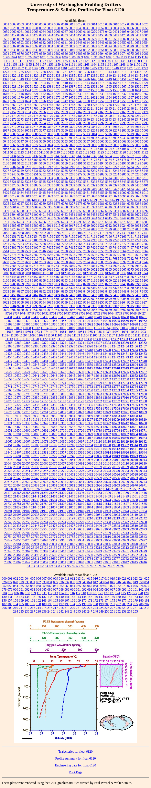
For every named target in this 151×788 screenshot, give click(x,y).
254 (129, 611)
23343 (8, 551)
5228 (13, 170)
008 (49, 578)
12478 (17, 361)
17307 (134, 401)
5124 (93, 152)
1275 (20, 72)
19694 (17, 456)
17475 (26, 408)
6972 (20, 229)
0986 (145, 53)
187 (32, 604)
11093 (142, 331)
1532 (42, 86)
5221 (108, 167)
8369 (94, 288)
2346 (130, 119)
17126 (17, 401)
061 (55, 586)
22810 (107, 536)
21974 (125, 511)
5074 (50, 145)
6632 (13, 218)
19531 (44, 452)
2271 (6, 119)
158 (15, 600)
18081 (98, 416)
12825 (116, 394)
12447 (89, 353)
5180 (6, 163)
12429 (17, 353)
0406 (130, 31)
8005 (20, 269)
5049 (35, 141)
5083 (116, 145)
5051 (50, 141)
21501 (134, 496)
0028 (13, 28)
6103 (35, 200)
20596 (116, 478)
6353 (35, 211)
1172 (6, 68)
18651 (8, 430)
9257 (108, 302)
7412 (64, 247)
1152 (7, 64)
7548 (57, 251)
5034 (86, 137)
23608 (26, 558)
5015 (101, 134)
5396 (108, 185)
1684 (108, 97)
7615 (71, 258)
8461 (20, 295)
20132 (8, 467)
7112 (94, 233)
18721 (71, 430)
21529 (26, 500)
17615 (134, 408)
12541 (8, 364)
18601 (107, 427)
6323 (93, 207)
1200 (56, 68)
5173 (101, 159)
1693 (20, 101)
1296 (86, 72)
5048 (28, 141)
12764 (134, 386)
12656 (26, 379)
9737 (16, 313)
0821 (86, 46)
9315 (130, 306)
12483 (62, 361)
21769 (35, 503)
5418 (86, 189)
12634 (116, 372)
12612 (62, 368)
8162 (50, 277)
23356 (17, 551)
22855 (17, 540)
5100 (79, 148)
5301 (28, 178)
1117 (7, 61)
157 (10, 600)
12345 (70, 339)
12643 (53, 375)
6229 (35, 203)
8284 (50, 288)
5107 (130, 148)
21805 (71, 503)
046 (118, 582)
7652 (13, 262)
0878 (35, 53)
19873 (134, 456)
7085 (6, 233)
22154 (17, 518)
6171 (79, 200)
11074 (44, 331)
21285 (17, 492)
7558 (101, 251)
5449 (72, 192)
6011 (6, 196)
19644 (143, 452)
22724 (71, 533)
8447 (138, 291)
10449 (98, 317)
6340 (13, 211)
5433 (13, 192)
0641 (64, 42)
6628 (130, 214)
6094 (123, 196)
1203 (78, 68)
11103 (76, 335)
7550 (64, 251)
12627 (53, 372)
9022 (6, 302)
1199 (49, 68)
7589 (64, 255)
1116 (145, 57)
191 (55, 604)
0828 (123, 46)
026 (4, 582)
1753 (108, 101)
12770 (26, 390)
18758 (116, 430)
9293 (35, 306)
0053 (108, 28)
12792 (44, 394)
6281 (101, 203)
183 (10, 604)
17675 (8, 412)
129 (146, 593)
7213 (79, 240)
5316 (123, 178)
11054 (106, 328)
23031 (53, 544)
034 (49, 582)
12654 (8, 379)
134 (27, 597)
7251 (6, 244)
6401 (42, 214)
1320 (145, 72)
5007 (42, 134)
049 (135, 582)
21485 (89, 496)
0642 (72, 42)
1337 (86, 75)
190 (49, 604)
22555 (35, 529)
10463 (8, 320)
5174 (108, 159)
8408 (94, 291)
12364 (133, 339)
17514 (53, 408)
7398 (28, 247)
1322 (13, 75)
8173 (108, 277)
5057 (86, 141)
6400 (35, 214)
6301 (13, 207)
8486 (116, 295)
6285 (130, 203)
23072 (143, 544)
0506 (145, 35)
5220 (101, 167)
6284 (123, 203)
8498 (145, 295)
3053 (13, 130)
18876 (143, 434)
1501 (20, 83)
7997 (13, 269)
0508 (13, 39)
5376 (145, 181)
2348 (145, 119)
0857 (123, 50)
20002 (107, 459)
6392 (145, 211)
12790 (26, 394)
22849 (8, 540)
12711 (143, 379)
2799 (145, 123)
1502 (28, 83)
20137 (44, 467)
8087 (13, 273)
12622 (8, 372)
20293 (98, 470)
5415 (64, 189)
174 (107, 600)
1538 (79, 86)
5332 (94, 181)
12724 (62, 383)
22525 (143, 525)
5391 (86, 185)
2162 (79, 112)
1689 (145, 97)
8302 (64, 288)
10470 (26, 320)
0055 (123, 28)
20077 (62, 463)
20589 (98, 478)
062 (61, 586)
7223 (137, 240)
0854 (101, 50)
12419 (98, 350)
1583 (94, 90)
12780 (89, 390)
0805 (57, 46)
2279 (64, 119)
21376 (107, 492)
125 (123, 593)
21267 (142, 489)
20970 (134, 485)
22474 (62, 525)
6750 (145, 218)
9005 (123, 298)
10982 (143, 320)
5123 (86, 152)
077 (146, 586)
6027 (86, 196)
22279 (80, 522)
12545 (35, 364)
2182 (72, 116)
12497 (125, 361)
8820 (64, 298)
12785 (134, 390)
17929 (107, 412)
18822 (71, 434)
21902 (26, 511)
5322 (20, 181)
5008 (50, 134)
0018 (115, 24)
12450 (116, 353)
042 (95, 582)
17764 (44, 412)
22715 (44, 533)
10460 (134, 317)
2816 (42, 126)
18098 (134, 416)
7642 (130, 258)
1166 (108, 64)
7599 (116, 255)
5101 (86, 148)
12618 (116, 368)
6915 (57, 225)
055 (21, 586)
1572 (13, 90)
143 (78, 597)
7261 (57, 244)
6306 (50, 207)
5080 (94, 145)
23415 (71, 551)
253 (124, 611)
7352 (108, 244)
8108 (35, 273)
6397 (28, 214)
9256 (101, 302)
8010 (42, 269)
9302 (72, 306)
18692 (44, 430)
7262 (64, 244)
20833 (35, 485)
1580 (72, 90)
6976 (35, 229)
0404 (115, 31)
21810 (80, 503)
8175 (123, 277)
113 (55, 593)
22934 (80, 540)
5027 (35, 137)
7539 (28, 251)
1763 (35, 105)
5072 (35, 145)
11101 (59, 335)
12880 (35, 397)
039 (78, 582)
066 (84, 586)
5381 (28, 185)
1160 (65, 64)
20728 (8, 485)
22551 (17, 529)
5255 (57, 174)
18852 (107, 434)
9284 (13, 306)
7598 (108, 255)
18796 (26, 434)
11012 (36, 328)
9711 (145, 309)
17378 (62, 405)
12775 (53, 390)
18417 (125, 423)
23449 (98, 551)
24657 (102, 566)
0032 (42, 28)
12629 (71, 372)
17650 (143, 408)
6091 (101, 196)
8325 (72, 288)
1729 (50, 101)
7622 (101, 258)
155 (146, 597)
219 (66, 608)
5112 (13, 152)
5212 (49, 167)
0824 (108, 46)
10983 (8, 324)
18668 (26, 430)
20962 (125, 485)
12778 (71, 390)
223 (89, 608)
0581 (115, 39)
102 (141, 589)
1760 (13, 105)
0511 (35, 39)
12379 (116, 342)
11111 (137, 335)
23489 (26, 555)
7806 (28, 266)
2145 (108, 108)
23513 (62, 555)
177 (124, 600)
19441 (134, 449)
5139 (50, 156)
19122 (116, 441)
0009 (57, 24)
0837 (42, 50)
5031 (64, 137)
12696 (80, 379)
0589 (145, 39)
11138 (61, 339)
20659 (89, 481)
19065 (8, 441)
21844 (26, 507)
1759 (6, 105)
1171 (144, 64)
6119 (64, 200)
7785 (13, 266)
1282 (72, 72)
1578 (57, 90)
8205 (138, 280)
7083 (138, 229)
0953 (116, 53)
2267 (123, 116)
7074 (86, 229)
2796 (123, 123)
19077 (53, 441)
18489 (35, 427)
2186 (79, 116)
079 (10, 589)
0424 (50, 35)
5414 (57, 189)
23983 (58, 566)
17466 (17, 408)
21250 (133, 489)
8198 (94, 280)
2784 (42, 123)
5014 (93, 134)
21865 (71, 507)
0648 (108, 42)
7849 (72, 266)
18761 (125, 430)
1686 (123, 97)
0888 (79, 53)
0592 (13, 42)
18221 (62, 419)
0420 (20, 35)
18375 (80, 423)
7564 (123, 251)
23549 (98, 555)
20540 (17, 478)
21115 (71, 489)
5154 (108, 156)
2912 (115, 126)
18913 (17, 438)
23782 (125, 558)
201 (112, 604)
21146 (106, 489)
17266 (107, 401)
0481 (138, 35)
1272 (144, 68)
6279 (86, 203)
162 (38, 600)
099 (124, 589)
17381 (71, 405)
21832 (134, 503)
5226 (145, 167)
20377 (44, 474)
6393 (6, 214)
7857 (86, 266)
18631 (134, 427)
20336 (134, 470)
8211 (35, 284)
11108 (120, 335)
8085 (6, 273)
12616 (98, 368)
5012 (79, 134)
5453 (101, 192)
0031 (35, 28)
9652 (86, 309)
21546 (44, 500)
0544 (42, 39)
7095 (50, 233)
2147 (123, 108)
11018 (62, 328)
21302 (62, 492)
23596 (143, 555)
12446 (80, 353)
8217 (79, 284)
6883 (145, 222)
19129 (125, 441)
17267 (116, 401)
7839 (57, 266)
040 (84, 582)
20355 (17, 474)
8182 (13, 280)
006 (38, 578)
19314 (134, 445)
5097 (64, 148)
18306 (125, 419)
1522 (6, 86)
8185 (35, 280)
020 (118, 578)
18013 (8, 416)
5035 (94, 137)
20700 (125, 481)
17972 (134, 412)
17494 (44, 408)
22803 (89, 536)
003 (21, 578)
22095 (116, 514)
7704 (138, 262)
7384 (6, 247)
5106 (123, 148)
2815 (35, 126)
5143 (79, 156)
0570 (101, 39)
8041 (79, 269)
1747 (64, 101)
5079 (86, 145)
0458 (101, 35)
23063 (116, 544)
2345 (123, 119)
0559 (49, 39)
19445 (8, 452)
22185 (53, 518)
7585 (42, 255)
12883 (62, 397)
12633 (107, 372)
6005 (130, 192)
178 (129, 600)
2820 (72, 126)
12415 (62, 350)
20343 (143, 470)
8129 (93, 273)
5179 (145, 159)
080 (15, 589)
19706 (26, 456)
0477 (116, 35)
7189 (42, 240)
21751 (17, 503)
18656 (17, 430)
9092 (35, 302)
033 (44, 582)
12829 (8, 397)
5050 (42, 141)
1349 (20, 79)
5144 (86, 156)
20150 (80, 467)
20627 (44, 481)
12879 (26, 397)
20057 (26, 463)
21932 (62, 511)
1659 (138, 94)
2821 (79, 126)
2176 (35, 116)
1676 (57, 97)
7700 (130, 262)
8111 (42, 273)
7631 (108, 258)
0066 (57, 31)
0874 (6, 53)
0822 (94, 46)
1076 (28, 57)
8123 (64, 273)
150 (118, 597)
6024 (64, 196)
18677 (35, 430)
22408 (143, 522)
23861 (62, 562)
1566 (116, 86)
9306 (101, 306)
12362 (115, 339)
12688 (62, 379)
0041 (86, 28)
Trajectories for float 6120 (75, 751)
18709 (62, 430)
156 (4, 600)
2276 (42, 119)
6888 (28, 225)
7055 (50, 229)
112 (50, 593)
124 (117, 593)
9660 (116, 309)
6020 (35, 196)
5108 (138, 148)
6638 (50, 218)
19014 (80, 438)
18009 (143, 412)
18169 (44, 419)
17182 (71, 401)
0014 (93, 24)
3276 (35, 130)
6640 (64, 218)
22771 (53, 536)
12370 (44, 342)
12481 (44, 361)
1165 (101, 64)
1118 (14, 61)
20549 (35, 478)
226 (106, 608)
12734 (125, 383)
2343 (108, 119)
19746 (71, 456)
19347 (35, 449)
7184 (6, 240)
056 (27, 586)
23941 (116, 562)
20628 (53, 481)
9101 (72, 302)
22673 (143, 529)
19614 (107, 452)
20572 (62, 478)
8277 (28, 288)
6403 (50, 214)
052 (4, 586)
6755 (35, 222)
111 (44, 593)
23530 (89, 555)
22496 (98, 525)
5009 (57, 134)
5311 (101, 178)
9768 (133, 313)
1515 (101, 83)
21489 (107, 496)
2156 (42, 112)
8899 (108, 298)
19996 (89, 459)
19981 (71, 459)
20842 (44, 485)
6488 (94, 214)
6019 (27, 196)
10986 (35, 324)
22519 (134, 525)
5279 (79, 174)
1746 (57, 101)
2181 (64, 116)
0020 (130, 24)
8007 (28, 269)
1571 (6, 90)
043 (101, 582)
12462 (80, 357)
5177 (130, 159)
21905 (35, 511)
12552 (71, 364)
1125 (64, 61)
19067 (26, 441)
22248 (17, 522)
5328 (64, 181)
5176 (123, 159)
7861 (94, 266)
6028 (93, 196)
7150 (6, 236)
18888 (8, 438)
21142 (98, 489)
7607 (20, 258)
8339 (79, 288)
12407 (143, 346)
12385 (26, 346)
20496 (98, 474)
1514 (93, 83)
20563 (53, 478)
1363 (50, 79)
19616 (116, 452)
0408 (145, 31)
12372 (62, 342)
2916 (145, 126)
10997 (125, 324)
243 (67, 611)
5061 (108, 141)
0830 (138, 46)
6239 (42, 203)
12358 (88, 339)
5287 (130, 174)
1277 (35, 72)
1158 (50, 64)
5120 (64, 152)
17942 (116, 412)
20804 (17, 485)
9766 (126, 313)
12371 (53, 342)
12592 (116, 364)
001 (10, 578)
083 (32, 589)
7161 (86, 236)
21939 (71, 511)
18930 (35, 438)
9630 (20, 309)
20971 (143, 485)
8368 (86, 288)
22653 (125, 529)
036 (61, 582)
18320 (143, 419)
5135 (20, 156)
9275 (6, 306)
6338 (145, 207)
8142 (130, 273)
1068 (6, 57)
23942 (125, 562)
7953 (123, 266)
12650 (116, 375)
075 (135, 586)
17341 (44, 405)
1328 (50, 75)
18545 (53, 427)
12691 (71, 379)
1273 (6, 72)
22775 (62, 536)
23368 (35, 551)
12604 (134, 364)
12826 (125, 394)
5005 (28, 134)
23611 (35, 558)
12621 (143, 368)
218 (61, 608)
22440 (26, 525)
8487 (123, 295)
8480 (79, 295)
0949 (108, 53)
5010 (64, 134)
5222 (115, 167)
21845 (35, 507)
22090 (107, 514)
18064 (71, 416)
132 (15, 597)
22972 (143, 540)
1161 (72, 64)
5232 (42, 170)
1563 (94, 86)
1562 (86, 86)
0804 (50, 46)
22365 (116, 522)
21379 (116, 492)
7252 (13, 244)
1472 (6, 83)
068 (95, 586)
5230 (28, 170)
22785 (71, 536)
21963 (107, 511)
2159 (64, 112)
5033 (79, 137)
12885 (80, 397)
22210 (89, 518)
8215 (64, 284)
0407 (137, 31)
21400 (134, 492)
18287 (98, 419)
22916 (62, 540)
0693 (42, 46)
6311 (86, 207)
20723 (143, 481)
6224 (145, 200)
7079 (108, 229)
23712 (71, 558)
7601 (130, 255)
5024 (13, 137)
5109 (145, 148)
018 (106, 578)
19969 (44, 459)
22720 (53, 533)
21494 (116, 496)
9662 (123, 309)
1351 (35, 79)
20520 (107, 474)
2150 (145, 108)
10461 (143, 317)
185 (21, 604)
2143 (94, 108)
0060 (13, 31)
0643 (79, 42)
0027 (6, 28)
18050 (53, 416)
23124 (44, 547)
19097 (80, 441)
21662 (80, 500)
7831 (42, 266)
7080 (116, 229)
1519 (130, 83)
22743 (125, 533)
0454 (72, 35)
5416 (71, 189)
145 (89, 597)
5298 (6, 178)
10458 (125, 317)
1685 (116, 97)
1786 (20, 108)
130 (4, 597)
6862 (86, 222)
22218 (107, 518)
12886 (89, 397)
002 (15, 578)
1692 (13, 101)
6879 (123, 222)
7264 (79, 244)
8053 (101, 269)
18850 (98, 434)
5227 (6, 170)
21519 (8, 500)
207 (146, 604)
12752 (89, 386)
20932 (107, 485)
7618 (79, 258)
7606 (13, 258)
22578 (62, 529)
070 (107, 586)
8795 (49, 298)
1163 (86, 64)
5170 (79, 159)
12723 (53, 383)
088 (61, 589)
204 (129, 604)
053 (10, 586)
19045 (116, 438)
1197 (35, 68)
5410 (28, 189)
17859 (62, 412)
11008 (27, 328)
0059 (6, 31)
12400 (98, 346)
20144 (62, 467)
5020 (137, 134)
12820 (71, 394)
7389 (13, 247)
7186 (20, 240)
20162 (89, 467)
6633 (20, 218)
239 (44, 611)
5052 (57, 141)
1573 (20, 90)
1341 (116, 75)
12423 (125, 350)
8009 (35, 269)
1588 (130, 90)
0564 (57, 39)
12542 (17, 364)
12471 (107, 357)
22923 (71, 540)
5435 (28, 192)
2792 (101, 123)
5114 (28, 152)
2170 (138, 112)
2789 (79, 123)
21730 (8, 503)
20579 (80, 478)
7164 (94, 236)
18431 (134, 423)
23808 (8, 562)
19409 (107, 449)
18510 (44, 427)
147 (101, 597)
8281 (42, 288)
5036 (101, 137)
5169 (72, 159)
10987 (44, 324)
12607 (17, 368)
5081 (101, 145)
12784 (125, 390)
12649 (107, 375)
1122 (43, 61)
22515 (125, 525)
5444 (35, 192)
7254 (28, 244)
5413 (49, 189)
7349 (101, 244)
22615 (89, 529)
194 (72, 604)
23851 (35, 562)
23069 (125, 544)
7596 (94, 255)
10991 (80, 324)
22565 (53, 529)
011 (67, 578)
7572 (6, 255)
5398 (123, 185)
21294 (44, 492)
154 (141, 597)
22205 (80, 518)
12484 (71, 361)
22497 (107, 525)
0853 (94, 50)
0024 (137, 24)
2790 (86, 123)
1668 (6, 97)
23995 (67, 566)
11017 (53, 328)
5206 (6, 167)
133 (21, 597)
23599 (17, 558)
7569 (145, 251)
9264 (123, 302)
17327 (17, 405)
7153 (28, 236)
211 (21, 608)
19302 (125, 445)
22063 (71, 514)
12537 (134, 361)
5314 (108, 178)
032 (38, 582)
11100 (50, 335)
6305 (42, 207)
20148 (71, 467)
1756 (130, 101)
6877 (116, 222)
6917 (72, 225)
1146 (108, 61)
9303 (79, 306)
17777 (53, 412)
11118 (26, 339)
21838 (8, 507)
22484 (80, 525)
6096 (137, 196)
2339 (79, 119)
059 (44, 586)
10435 (35, 317)
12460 (62, 357)
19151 (8, 445)
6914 (50, 225)
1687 (130, 97)
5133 (6, 156)
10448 (89, 317)
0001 (6, 24)
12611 (53, 368)
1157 (43, 64)
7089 (28, 233)
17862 (71, 412)
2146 (116, 108)
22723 (62, 533)
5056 (79, 141)
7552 (72, 251)
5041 (138, 137)
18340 (35, 423)
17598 (116, 408)
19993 (80, 459)
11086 (97, 331)
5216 (79, 167)
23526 (80, 555)
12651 (125, 375)
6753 (20, 222)
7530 (20, 251)
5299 (13, 178)
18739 (98, 430)
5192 (86, 163)
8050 (86, 269)
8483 (101, 295)
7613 (57, 258)
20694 (116, 481)
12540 (143, 361)
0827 (116, 46)
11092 (133, 331)
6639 (57, 218)
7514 (6, 251)
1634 (108, 94)
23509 (53, 555)
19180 (35, 445)
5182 (20, 163)
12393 (62, 346)
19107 (89, 441)
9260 (116, 302)
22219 (116, 518)
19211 (62, 445)
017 (101, 578)
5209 (28, 167)
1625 (64, 94)
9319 (145, 306)
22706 (35, 533)
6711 (101, 218)
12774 (44, 390)
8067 (123, 269)
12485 (80, 361)
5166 (50, 159)
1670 (20, 97)
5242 (116, 170)
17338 (35, 405)
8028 (64, 269)
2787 (64, 123)
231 (135, 608)
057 (32, 586)
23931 (107, 562)
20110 (125, 463)
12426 (143, 350)
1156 (36, 64)
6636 (35, 218)
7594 (79, 255)
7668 (64, 262)
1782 (138, 105)
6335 (123, 207)
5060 (101, 141)
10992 (89, 324)
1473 (13, 83)
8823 (71, 298)
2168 (123, 112)
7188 (35, 240)
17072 (143, 397)
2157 (50, 112)
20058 (35, 463)
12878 (17, 397)
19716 (35, 456)
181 (146, 600)
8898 (101, 298)
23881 (89, 562)
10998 (134, 324)
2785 (50, 123)
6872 (94, 222)
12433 (44, 353)
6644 (94, 218)
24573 (93, 566)
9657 (101, 309)
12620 (134, 368)
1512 (79, 83)
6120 (71, 200)
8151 (28, 277)
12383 (8, 346)
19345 (26, 449)
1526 (35, 86)
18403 (116, 423)
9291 (28, 306)
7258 (42, 244)
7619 (86, 258)
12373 (71, 342)
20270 (62, 470)
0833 (13, 50)
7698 (116, 262)
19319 (143, 445)
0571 (108, 39)
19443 (143, 449)
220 (72, 608)
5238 (86, 170)
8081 (138, 269)
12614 (80, 368)
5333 (101, 181)
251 (112, 611)
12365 (142, 339)
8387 (20, 291)
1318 (138, 72)
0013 (86, 24)
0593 (20, 42)
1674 (50, 97)
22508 (116, 525)
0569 (93, 39)
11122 (44, 339)
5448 (64, 192)
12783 (116, 390)
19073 (44, 441)
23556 (107, 555)
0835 (28, 50)
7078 (101, 229)
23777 (116, 558)
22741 (116, 533)
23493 (35, 555)
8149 (20, 277)
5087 (145, 145)
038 (72, 582)
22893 (44, 540)
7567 (130, 251)
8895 (86, 298)
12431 (35, 353)
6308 (64, 207)
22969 (125, 540)
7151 (13, 236)
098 (118, 589)
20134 (17, 467)
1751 (94, 101)
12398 (89, 346)
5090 (20, 148)
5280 (86, 174)
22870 (26, 540)
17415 (98, 405)
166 (61, 600)
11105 (93, 335)
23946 (143, 562)
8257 (20, 288)
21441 (35, 496)
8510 (20, 298)
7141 (137, 233)
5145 (94, 156)
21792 (53, 503)
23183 (71, 547)
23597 (8, 558)
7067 (72, 229)
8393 (50, 291)
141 (67, 597)
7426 (94, 247)
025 (146, 578)
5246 (145, 170)
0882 (57, 53)
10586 (125, 320)
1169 (129, 64)
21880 (116, 507)
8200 (108, 280)
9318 (137, 306)
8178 (138, 277)
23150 (62, 547)
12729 (98, 383)
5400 (138, 185)
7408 (57, 247)
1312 (94, 72)
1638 (130, 94)
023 (135, 578)
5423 (123, 189)
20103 (98, 463)
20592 (107, 478)
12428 (8, 353)
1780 (123, 105)
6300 (6, 207)
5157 (130, 156)
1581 (79, 90)
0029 (20, 28)
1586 (116, 90)
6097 (145, 196)
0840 (57, 50)
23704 (62, 558)
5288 (138, 174)
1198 (42, 68)
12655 (17, 379)
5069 (20, 145)
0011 (72, 24)
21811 (89, 503)
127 (134, 593)
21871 (80, 507)
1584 (101, 90)
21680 (125, 500)
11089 (106, 331)
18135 (26, 419)
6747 (123, 218)
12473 (125, 357)
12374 (80, 342)
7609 (28, 258)
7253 (20, 244)
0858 (130, 50)
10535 (116, 320)
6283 (116, 203)
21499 (125, 496)
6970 (13, 229)
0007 (50, 24)
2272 (13, 119)
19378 (71, 449)
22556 (44, 529)
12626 (44, 372)
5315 (115, 178)
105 (10, 593)
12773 (35, 390)
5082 (108, 145)
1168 (122, 64)
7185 (13, 240)
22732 (98, 533)
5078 (79, 145)
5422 (115, 189)
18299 (116, 419)
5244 (130, 170)
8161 (42, 277)
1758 (145, 101)
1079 (50, 57)
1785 (13, 108)
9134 (86, 302)
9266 (138, 302)
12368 (26, 342)
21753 (26, 503)
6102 (28, 200)
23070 (134, 544)
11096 (15, 335)
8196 (79, 280)
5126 (108, 152)
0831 (145, 46)
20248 (44, 470)
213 (32, 608)
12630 (80, 372)
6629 (138, 214)
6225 (6, 203)
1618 (20, 94)
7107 (86, 233)
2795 (116, 123)
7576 (20, 255)
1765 (50, 105)
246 (84, 611)
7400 (35, 247)
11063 (9, 331)
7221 (123, 240)
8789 (42, 298)
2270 (145, 116)
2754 (13, 123)
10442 (71, 317)
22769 (44, 536)
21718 (143, 500)
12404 (125, 346)
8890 (79, 298)
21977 (134, 511)
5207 (13, 167)
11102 (67, 335)
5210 (35, 167)
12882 (53, 397)
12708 (125, 379)
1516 (108, 83)
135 (32, 597)
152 (129, 597)
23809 (17, 562)
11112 (145, 335)
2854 (94, 126)
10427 (142, 313)
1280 (57, 72)
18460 (8, 427)
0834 (20, 50)
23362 (26, 551)
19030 (107, 438)
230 (129, 608)
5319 (145, 178)
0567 (79, 39)
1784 (6, 108)
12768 (8, 390)
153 (135, 597)
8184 (28, 280)
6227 (20, 203)
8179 (145, 277)
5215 (71, 167)
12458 (44, 357)
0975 (130, 53)
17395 (89, 405)
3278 (50, 130)
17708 (17, 412)
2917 (6, 130)
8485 (108, 295)
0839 (50, 50)
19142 (143, 441)
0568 (86, 39)
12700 (89, 379)
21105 (62, 489)
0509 (20, 39)
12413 (53, 350)
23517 (71, 555)
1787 (28, 108)
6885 (13, 225)
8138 (115, 273)
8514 (35, 298)
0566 (71, 39)
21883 (125, 507)
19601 (89, 452)
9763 (104, 313)
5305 (57, 178)
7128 (108, 233)
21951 (89, 511)
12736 (134, 383)
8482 (94, 295)
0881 (50, 53)
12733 (116, 383)
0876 (20, 53)
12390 (53, 346)
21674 (107, 500)
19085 (62, 441)
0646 (101, 42)
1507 (50, 83)
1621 (35, 94)
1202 (71, 68)
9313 (123, 306)
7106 (79, 233)
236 (27, 611)
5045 (6, 141)
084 (38, 589)
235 (21, 611)
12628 (62, 372)
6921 (101, 225)
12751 (80, 386)
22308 (107, 522)
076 (141, 586)
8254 (13, 288)
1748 (72, 101)
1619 (28, 94)
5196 (116, 163)
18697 (53, 430)
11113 (9, 339)
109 (33, 593)
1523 (13, 86)
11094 (6, 335)
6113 (43, 200)
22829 (125, 536)
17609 (125, 408)
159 (21, 600)
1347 (6, 79)
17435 (134, 405)
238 (38, 611)
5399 (130, 185)
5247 (6, 174)
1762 (28, 105)
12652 (134, 375)
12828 (143, 394)
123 (111, 593)
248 (95, 611)
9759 (82, 313)
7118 (101, 233)
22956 (107, 540)
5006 (35, 134)
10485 (53, 320)
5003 (13, 134)
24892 (120, 566)
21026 (36, 489)
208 (4, 608)
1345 (138, 75)
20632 (62, 481)
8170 (94, 277)
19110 (98, 441)
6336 (130, 207)
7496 (145, 247)
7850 (79, 266)
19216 (71, 445)
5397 (116, 185)
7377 (123, 244)
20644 (80, 481)
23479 (143, 551)
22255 (26, 522)
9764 (111, 313)
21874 (89, 507)
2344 (116, 119)
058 (38, 586)
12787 (8, 394)
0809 (72, 46)
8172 (101, 277)
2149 (138, 108)
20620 (26, 481)
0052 (101, 28)
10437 (53, 317)
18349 (44, 423)
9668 (138, 309)
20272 (71, 470)
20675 (107, 481)
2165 (101, 112)
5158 (138, 156)
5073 (42, 145)
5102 (94, 148)
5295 (145, 174)
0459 (108, 35)
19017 (89, 438)
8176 (130, 277)
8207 (6, 284)
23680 (53, 558)
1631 (86, 94)
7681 (94, 262)
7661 (35, 262)
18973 (53, 438)
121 (100, 593)
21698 (134, 500)
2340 (86, 119)
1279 (50, 72)
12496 (116, 361)
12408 (8, 350)
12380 (125, 342)
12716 (26, 383)
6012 (13, 196)
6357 (64, 211)
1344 (130, 75)
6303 (28, 207)
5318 (137, 178)
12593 (125, 364)
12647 (89, 375)
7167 (116, 236)
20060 (44, 463)
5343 (123, 181)
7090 (35, 233)
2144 (101, 108)
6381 (116, 211)
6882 (138, 222)
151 (124, 597)
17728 (35, 412)
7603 (138, 255)
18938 (44, 438)
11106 (102, 335)
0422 (35, 35)
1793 (64, 108)
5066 (145, 141)
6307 (57, 207)
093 (89, 589)
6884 (6, 225)
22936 (89, 540)
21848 (44, 507)
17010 (125, 397)
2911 (108, 126)
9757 (67, 313)
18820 (53, 434)
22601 (80, 529)
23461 (125, 551)
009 (55, 578)
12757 (116, 386)
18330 (26, 423)
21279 (8, 492)
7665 (50, 262)
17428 (116, 405)
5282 (101, 174)
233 (146, 608)
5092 (35, 148)
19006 (71, 438)
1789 (42, 108)
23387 (44, 551)
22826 (116, 536)
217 (55, 608)
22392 (134, 522)
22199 (71, 518)
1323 (20, 75)
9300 (57, 306)
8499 (6, 298)
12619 (125, 368)
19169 (17, 445)
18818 (44, 434)
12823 (98, 394)
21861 (62, 507)
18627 (125, 427)
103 (146, 589)
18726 (80, 430)
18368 (62, 423)
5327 (57, 181)
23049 (80, 544)
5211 (42, 167)
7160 (79, 236)
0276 (101, 31)
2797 (130, 123)
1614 (138, 90)
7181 (130, 236)
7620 (93, 258)
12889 (107, 397)
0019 (123, 24)
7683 (101, 262)
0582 (123, 39)
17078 (8, 401)
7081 (123, 229)
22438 (17, 525)
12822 (89, 394)
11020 (80, 328)
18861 (116, 434)
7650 (6, 262)
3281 (72, 130)
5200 (145, 163)
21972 (116, 511)
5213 (57, 167)
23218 (98, 547)
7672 (79, 262)
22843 (143, 536)
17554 (98, 408)
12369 (35, 342)
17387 (80, 405)
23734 (89, 558)
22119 (134, 514)
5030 (57, 137)
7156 (50, 236)
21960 (98, 511)
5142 (72, 156)
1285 (79, 72)
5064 (130, 141)
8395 (64, 291)
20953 (116, 485)
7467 (130, 247)
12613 (71, 368)
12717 (35, 383)
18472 (26, 427)
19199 (53, 445)
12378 (107, 342)
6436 (57, 214)
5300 (20, 178)
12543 (26, 364)
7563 (116, 251)
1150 (136, 61)
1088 (72, 57)
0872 (138, 50)
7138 (115, 233)
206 (141, 604)
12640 (26, 375)
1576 (42, 90)
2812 (13, 126)
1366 (72, 79)
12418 (89, 350)
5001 (145, 130)
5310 (94, 178)
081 (21, 589)
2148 (130, 108)
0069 (79, 31)
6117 (57, 200)
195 (78, 604)
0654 (145, 42)
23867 (71, 562)
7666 (57, 262)
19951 (35, 459)
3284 (94, 130)
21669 (98, 500)
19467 (17, 452)
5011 (72, 134)
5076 (64, 145)
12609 (35, 368)
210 (15, 608)
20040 (134, 459)
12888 (98, 397)
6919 (86, 225)
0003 (20, 24)
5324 (35, 181)
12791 (35, 394)
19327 (8, 449)
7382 (145, 244)
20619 (17, 481)
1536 (64, 86)
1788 (35, 108)
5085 (130, 145)
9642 (57, 309)
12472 (116, 357)
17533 (62, 408)
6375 (108, 211)
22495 (89, 525)
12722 (44, 383)
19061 (134, 438)
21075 (54, 489)
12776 (62, 390)
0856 (116, 50)
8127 (86, 273)
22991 (35, 544)
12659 (53, 379)
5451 (86, 192)
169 (78, 600)
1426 (86, 79)
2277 (50, 119)
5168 (64, 159)
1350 (28, 79)
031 (32, 582)
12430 (26, 353)
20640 (71, 481)
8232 (108, 284)
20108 (107, 463)
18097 (125, 416)
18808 (35, 434)
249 (101, 611)
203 (124, 604)
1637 (123, 94)
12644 (62, 375)
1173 (13, 68)
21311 (71, 492)
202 (118, 604)
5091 (28, 148)
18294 (107, 419)
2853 (86, 126)
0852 (86, 50)
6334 (115, 207)
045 (112, 582)
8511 (28, 298)
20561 (44, 478)
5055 (72, 141)
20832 (26, 485)
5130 (130, 152)
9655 (94, 309)
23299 (116, 547)
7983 (6, 269)
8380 (130, 288)
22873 (35, 540)
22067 (80, 514)
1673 (42, 97)
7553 (79, 251)
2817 (50, 126)
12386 (35, 346)
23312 (125, 547)
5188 (57, 163)
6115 (50, 200)
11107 (111, 335)
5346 (138, 181)
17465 (8, 408)
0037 (72, 28)
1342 (123, 75)
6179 (93, 200)
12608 (26, 368)
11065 (18, 331)
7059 (57, 229)
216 (49, 608)
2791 (94, 123)
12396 (80, 346)
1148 (122, 61)
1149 (129, 61)
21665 (89, 500)
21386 (125, 492)
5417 (79, 189)
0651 (130, 42)
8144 (145, 273)
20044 (8, 463)
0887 (72, 53)
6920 (94, 225)
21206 (115, 489)
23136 (53, 547)
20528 (134, 474)
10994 (98, 324)
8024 (57, 269)
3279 (57, 130)
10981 (134, 320)
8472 (50, 295)
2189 (101, 116)
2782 (28, 123)
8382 (145, 288)
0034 (57, 28)
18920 (26, 438)
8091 (28, 273)
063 (67, 586)
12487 (89, 361)
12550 (53, 364)
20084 (71, 463)
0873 (145, 50)
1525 (28, 86)
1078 (43, 57)
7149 (145, 233)
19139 (134, 441)
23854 (53, 562)
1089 (79, 57)
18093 (116, 416)
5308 (79, 178)
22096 (125, 514)
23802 (143, 558)
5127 (115, 152)
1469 (145, 79)
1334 (64, 75)
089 (67, 589)
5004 (20, 134)
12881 (44, 397)
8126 (79, 273)
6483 (64, 214)
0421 (28, 35)
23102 (26, 547)
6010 (145, 192)
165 (55, 600)
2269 (138, 116)
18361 (53, 423)
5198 (130, 163)
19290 (107, 445)
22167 (26, 518)
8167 (86, 277)
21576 (62, 500)
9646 (72, 309)
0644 (86, 42)
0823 (101, 46)
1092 (101, 57)
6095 (130, 196)
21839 (17, 507)
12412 (44, 350)
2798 (138, 123)
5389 (72, 185)
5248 (13, 174)
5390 (79, 185)
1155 (28, 64)
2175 (28, 116)
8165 (72, 277)
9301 (64, 306)
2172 (6, 116)
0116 (86, 31)
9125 (79, 302)
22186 (62, 518)
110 (39, 593)
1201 (64, 68)
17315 (8, 405)
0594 (28, 42)
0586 (137, 39)
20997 (27, 489)
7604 (145, 255)
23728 (80, 558)
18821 (62, 434)
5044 (145, 137)
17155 (44, 401)
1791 (57, 108)
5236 (72, 170)
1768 (72, 105)
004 (27, 578)
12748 (53, 386)
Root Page (75, 772)
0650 (123, 42)
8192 (57, 280)
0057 (138, 28)
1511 (72, 83)
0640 (57, 42)
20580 (89, 478)
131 (10, 597)
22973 (8, 544)
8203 (123, 280)
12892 (116, 397)
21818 (107, 503)
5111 (6, 152)
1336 (79, 75)
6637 (42, 218)
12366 (8, 342)
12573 (98, 364)
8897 (93, 298)
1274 (13, 72)
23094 (17, 547)
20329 (116, 470)
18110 (8, 419)
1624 (57, 94)
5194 (101, 163)
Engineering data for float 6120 (75, 765)
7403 (42, 247)
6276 (64, 203)
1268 (122, 68)
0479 (130, 35)
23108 (35, 547)
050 (141, 582)
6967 (145, 225)
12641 (35, 375)
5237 (79, 170)
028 (15, 582)
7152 (20, 236)
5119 (56, 152)
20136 (35, 467)
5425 (137, 189)
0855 (108, 50)
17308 (143, 401)
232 (141, 608)
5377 (6, 185)
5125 (100, 152)
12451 (125, 353)
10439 (62, 317)
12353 (79, 339)
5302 (35, 178)
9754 (53, 313)
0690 (20, 46)
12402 (116, 346)
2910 (101, 126)
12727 (80, 383)
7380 (138, 244)
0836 (35, 50)
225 (101, 608)
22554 (26, 529)
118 (83, 593)
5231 (35, 170)
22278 (71, 522)
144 (84, 597)
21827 (125, 503)
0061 (20, 31)
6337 (137, 207)
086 (49, 589)
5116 (42, 152)
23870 (80, 562)
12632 (98, 372)
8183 (20, 280)
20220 (143, 467)
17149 (35, 401)
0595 (35, 42)
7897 (101, 266)
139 (55, 597)
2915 (137, 126)
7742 (145, 262)
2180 (57, 116)
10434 (26, 317)
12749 (62, 386)
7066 (64, 229)
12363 (124, 339)
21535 (35, 500)
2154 (28, 112)
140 (61, 597)
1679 (79, 97)
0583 (130, 39)
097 (112, 589)
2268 (130, 116)
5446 (50, 192)
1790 (50, 108)
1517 (115, 83)
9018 (145, 298)
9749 (31, 313)
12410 (26, 350)
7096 (57, 233)
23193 (89, 547)
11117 (18, 339)
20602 (125, 478)
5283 (108, 174)
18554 (62, 427)
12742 (17, 386)
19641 (134, 452)
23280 (107, 547)
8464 (28, 295)
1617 (13, 94)
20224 (8, 470)
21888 (134, 507)
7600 (123, 255)
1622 (42, 94)
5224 (130, 167)
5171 (86, 159)
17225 (89, 401)
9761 (89, 313)
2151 (6, 112)
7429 (101, 247)
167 (67, 600)
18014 (17, 416)
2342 (101, 119)
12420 (107, 350)
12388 (44, 346)
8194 (72, 280)
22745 (134, 533)
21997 (26, 514)
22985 (26, 544)
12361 (106, 339)
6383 (130, 211)
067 (89, 586)
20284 (89, 470)
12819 (62, 394)
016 (95, 578)
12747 (44, 386)
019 (112, 578)
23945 (134, 562)
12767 (143, 386)
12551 (62, 364)
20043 (143, 459)
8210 (28, 284)
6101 (21, 200)
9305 (94, 306)
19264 (89, 445)
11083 (71, 331)
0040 (79, 28)
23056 (107, 544)
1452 (130, 79)
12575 (107, 364)
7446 (116, 247)
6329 (108, 207)
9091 (28, 302)
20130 (143, 463)
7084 (145, 229)
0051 (94, 28)
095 (101, 589)
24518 (84, 566)
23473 (134, 551)
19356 (44, 449)
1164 (93, 64)
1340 (108, 75)
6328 (101, 207)
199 (101, 604)
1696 (42, 101)
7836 (50, 266)
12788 (17, 394)
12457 (35, 357)
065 (78, 586)
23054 (98, 544)
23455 (116, 551)
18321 (8, 423)
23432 (80, 551)
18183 (53, 419)
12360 (97, 339)
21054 (45, 489)
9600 (6, 309)
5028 (42, 137)
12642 (44, 375)
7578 (28, 255)
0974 (123, 53)
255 (135, 611)
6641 (72, 218)
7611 (42, 258)
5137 (35, 156)
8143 (137, 273)
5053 (64, 141)
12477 (8, 361)
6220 (123, 200)
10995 (107, 324)
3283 (86, 130)
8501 (13, 298)
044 (107, 582)
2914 (130, 126)
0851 (79, 50)
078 (4, 589)
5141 (64, 156)
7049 (42, 229)
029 (21, 582)
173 (101, 600)
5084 (123, 145)
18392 (107, 423)
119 (89, 593)
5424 (130, 189)
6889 (35, 225)
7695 (108, 262)
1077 (35, 57)
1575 (35, 90)
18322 (17, 423)
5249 (20, 174)
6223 (137, 200)
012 (72, 578)
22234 (134, 518)
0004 (28, 24)
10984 (17, 324)
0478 (123, 35)
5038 (116, 137)
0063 (35, 31)
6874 (108, 222)
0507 (6, 39)
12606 (8, 368)
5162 (20, 159)
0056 (130, 28)
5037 (108, 137)
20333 (125, 470)
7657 (20, 262)
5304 (50, 178)
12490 (98, 361)
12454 (8, 357)
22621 (98, 529)
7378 (130, 244)
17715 (26, 412)
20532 (143, 474)
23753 (107, 558)
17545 (80, 408)
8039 (72, 269)
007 (44, 578)
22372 (125, 522)
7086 (13, 233)
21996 (17, 514)
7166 (108, 236)
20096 (89, 463)
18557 (71, 427)
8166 (79, 277)
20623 (35, 481)
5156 (123, 156)
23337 (143, 547)
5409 (20, 189)
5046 (13, 141)
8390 (28, 291)
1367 (79, 79)
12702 (107, 379)
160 (27, 600)
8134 (108, 273)
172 (95, 600)
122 (106, 593)
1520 (137, 83)
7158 (64, 236)
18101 (143, 416)
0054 (116, 28)
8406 (86, 291)
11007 (18, 328)
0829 (130, 46)
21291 (35, 492)
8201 (116, 280)
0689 (13, 46)
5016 (108, 134)
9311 (108, 306)
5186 (42, 163)
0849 (72, 50)
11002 (143, 324)
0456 (86, 35)
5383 (35, 185)
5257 (64, 174)
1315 (116, 72)
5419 (93, 189)
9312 (115, 306)
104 (4, 593)
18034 (44, 416)
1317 (130, 72)
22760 (35, 536)
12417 (80, 350)
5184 (35, 163)
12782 (107, 390)
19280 (98, 445)
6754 (28, 222)
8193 (64, 280)
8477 (72, 295)
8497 (138, 295)
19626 (125, 452)
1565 (108, 86)
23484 (17, 555)
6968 (6, 229)
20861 (53, 485)
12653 (143, 375)
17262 (98, 401)
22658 (134, 529)
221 (78, 608)
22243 (8, 522)
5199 (138, 163)
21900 (17, 511)
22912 (53, 540)
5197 (123, 163)
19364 (62, 449)
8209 (20, 284)
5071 (28, 145)
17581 (107, 408)
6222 (130, 200)
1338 (94, 75)
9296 (50, 306)
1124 (57, 61)
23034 (62, 544)
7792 (20, 266)
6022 (49, 196)
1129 (93, 61)
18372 (71, 423)
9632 (35, 309)
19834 (107, 456)
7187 (28, 240)
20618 (8, 481)
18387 (98, 423)
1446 (94, 79)
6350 (20, 211)
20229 (17, 470)
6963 (138, 225)
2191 (116, 116)
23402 (53, 551)
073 (124, 586)
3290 (138, 130)
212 (26, 608)
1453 (138, 79)
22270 (53, 522)
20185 (116, 467)
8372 (101, 288)
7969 (145, 266)
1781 (130, 105)
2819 (64, 126)
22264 (44, 522)
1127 (79, 61)
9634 (42, 309)
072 (118, 586)
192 (61, 604)
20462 (71, 474)
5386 (57, 185)
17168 (53, 401)
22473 (53, 525)
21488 (98, 496)
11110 (128, 335)
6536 (101, 214)
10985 (26, 324)
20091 (80, 463)
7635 (115, 258)
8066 (116, 269)
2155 (35, 112)
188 (38, 604)
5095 (57, 148)
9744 (23, 313)
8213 (49, 284)
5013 (86, 134)
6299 (145, 203)
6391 (138, 211)
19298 (116, 445)
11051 (89, 328)
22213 (98, 518)
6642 (79, 218)
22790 (80, 536)
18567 (80, 427)
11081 (62, 331)
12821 (80, 394)
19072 (35, 441)
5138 (42, 156)
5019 (130, 134)
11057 (124, 328)
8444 (130, 291)
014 (84, 578)
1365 (64, 79)
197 (89, 604)
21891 (8, 511)
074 (129, 586)
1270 (130, 68)
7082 (130, 229)
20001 (98, 459)
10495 (89, 320)
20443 (62, 474)
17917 (98, 412)
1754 (116, 101)
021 (123, 578)
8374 (108, 288)
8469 (42, 295)
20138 (53, 467)
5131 (137, 152)
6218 (108, 200)
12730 (107, 383)
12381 (134, 342)
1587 (123, 90)
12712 (8, 383)
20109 (116, 463)
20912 (71, 485)
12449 (107, 353)
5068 (13, 145)
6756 (42, 222)
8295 (57, 288)
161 (32, 600)
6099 (13, 200)
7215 (93, 240)
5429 (6, 192)
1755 (123, 101)
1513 (86, 83)
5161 (13, 159)
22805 (98, 536)
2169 (130, 112)
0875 (13, 53)
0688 (6, 46)
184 (15, 604)
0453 (64, 35)
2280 (72, 119)
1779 (116, 105)
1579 (64, 90)
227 (112, 608)
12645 (71, 375)
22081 (98, 514)
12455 (17, 357)
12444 (62, 353)
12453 (143, 353)
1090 (87, 57)
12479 (26, 361)
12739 (143, 383)
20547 (26, 478)
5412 (42, 189)
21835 (143, 503)
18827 (80, 434)
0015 (101, 24)
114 (61, 593)
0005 (35, 24)
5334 (108, 181)
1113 (123, 57)
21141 (89, 489)
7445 (108, 247)
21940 (80, 511)
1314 (108, 72)
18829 (89, 434)
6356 (57, 211)
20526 (116, 474)
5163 (28, 159)
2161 (72, 112)
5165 (42, 159)
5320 (6, 181)
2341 (94, 119)
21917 (53, 511)
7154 (35, 236)
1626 (72, 94)
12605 (143, 364)
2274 (28, 119)
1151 (144, 61)
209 (10, 608)
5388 (64, 185)
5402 (6, 189)
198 (95, 604)
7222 (130, 240)
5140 (57, 156)
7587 (57, 255)
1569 (138, 86)
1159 (57, 64)
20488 (80, 474)
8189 (50, 280)
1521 (145, 83)
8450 (145, 291)
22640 (107, 529)
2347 (138, 119)
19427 (125, 449)
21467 (62, 496)
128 (140, 593)
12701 (98, 379)
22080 (89, 514)
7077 (94, 229)
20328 (107, 470)
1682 (94, 97)
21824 (116, 503)
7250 (145, 240)
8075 (130, 269)
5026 (28, 137)
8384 (13, 291)
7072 (79, 229)
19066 (17, 441)
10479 (44, 320)
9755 (60, 313)
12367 (17, 342)
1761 (20, 105)
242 (61, 611)
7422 (79, 247)
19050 (125, 438)
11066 (27, 331)
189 (44, 604)
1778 (108, 105)
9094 (42, 302)
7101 (64, 233)
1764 (42, 105)
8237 (115, 284)
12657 (35, 379)
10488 (62, 320)
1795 (72, 108)
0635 (50, 42)
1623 (50, 94)
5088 (6, 148)
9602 (13, 309)
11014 (44, 328)
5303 (42, 178)
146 (95, 597)
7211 (64, 240)
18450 (143, 423)
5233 (50, 170)
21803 (62, 503)
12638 (8, 375)
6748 (130, 218)
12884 (71, 397)
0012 (79, 24)
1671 (28, 97)
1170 (137, 64)
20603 (134, 478)
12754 (98, 386)
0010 (64, 24)
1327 (42, 75)
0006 (42, 24)
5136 (28, 156)
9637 (50, 309)
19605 (98, 452)
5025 (20, 137)
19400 (89, 449)
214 (38, 608)
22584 (71, 529)
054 (15, 586)
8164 (64, 277)
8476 (64, 295)
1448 (101, 79)
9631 (28, 309)
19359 (53, 449)
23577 (125, 555)
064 (72, 586)
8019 (50, 269)
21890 (143, 507)
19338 (17, 449)
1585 (108, 90)
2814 (28, 126)
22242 (143, 518)
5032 (72, 137)
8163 (57, 277)
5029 (50, 137)
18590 (89, 427)
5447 (57, 192)
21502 (143, 496)
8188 (42, 280)
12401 (107, 346)
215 (44, 608)
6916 (64, 225)
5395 (101, 185)
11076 (53, 331)
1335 (72, 75)
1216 (108, 68)
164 (49, 600)
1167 (115, 64)
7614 (64, 258)
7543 (35, 251)
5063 (123, 141)
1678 (72, 97)
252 (118, 611)
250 (107, 611)
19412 (116, 449)
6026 (79, 196)
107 (22, 593)
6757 (50, 222)
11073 (36, 331)
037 (67, 582)
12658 (44, 379)
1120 (28, 61)
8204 (130, 280)
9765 (119, 313)
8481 (86, 295)
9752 (45, 313)
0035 (64, 28)
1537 (72, 86)
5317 (130, 178)
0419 (13, 35)
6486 (86, 214)
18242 (80, 419)
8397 (72, 291)
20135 (26, 467)
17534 (71, 408)
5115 (35, 152)
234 (15, 611)
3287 (116, 130)
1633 (101, 94)
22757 (26, 536)
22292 (98, 522)
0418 (6, 35)
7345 (94, 244)
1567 (123, 86)
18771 (143, 430)
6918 (79, 225)
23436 (89, 551)
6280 (94, 203)
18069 (89, 416)
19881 (17, 459)
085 (44, 589)
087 (55, 589)
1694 (28, 101)
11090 (115, 331)
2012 (86, 108)
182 (4, 604)
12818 (53, 394)
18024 (26, 416)
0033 (50, 28)
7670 (72, 262)
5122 (78, 152)
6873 (101, 222)
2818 (57, 126)
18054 (62, 416)
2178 (42, 116)
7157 (57, 236)
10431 (8, 317)
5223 (123, 167)
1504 (42, 83)
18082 (107, 416)
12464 (89, 357)
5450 (79, 192)
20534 (8, 478)
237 (32, 611)
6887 (20, 225)
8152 (35, 277)
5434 (20, 192)
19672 (8, 456)
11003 (9, 328)
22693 (17, 533)
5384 (42, 185)
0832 (6, 50)
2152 (13, 112)
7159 (72, 236)
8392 (42, 291)
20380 (53, 474)
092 (84, 589)
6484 (72, 214)
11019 (71, 328)
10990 (71, 324)
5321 (13, 181)
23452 (107, 551)
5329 (72, 181)
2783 (35, 123)
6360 (86, 211)
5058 (94, 141)
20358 (26, 474)
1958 (79, 108)
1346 (145, 75)
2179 (50, 116)
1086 (57, 57)
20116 (134, 463)
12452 (134, 353)
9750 (38, 313)
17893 (80, 412)
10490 (71, 320)
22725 (80, 533)
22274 (62, 522)
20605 (143, 478)
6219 (115, 200)
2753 (6, 123)
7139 (123, 233)
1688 (138, 97)
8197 (86, 280)
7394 (20, 247)
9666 (130, 309)
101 (135, 589)
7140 (130, 233)
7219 (108, 240)
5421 (108, 189)
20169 (98, 467)
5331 (86, 181)
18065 (80, 416)
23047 (71, 544)
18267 (89, 419)
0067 (64, 31)
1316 (123, 72)
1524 (20, 86)
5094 (50, 148)
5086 (138, 145)
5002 (6, 134)
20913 (80, 485)
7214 (86, 240)
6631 (6, 218)
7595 (86, 255)
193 (67, 604)
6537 (108, 214)
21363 (98, 492)
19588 (71, 452)
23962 (40, 566)
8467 (35, 295)
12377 (98, 342)
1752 (101, 101)
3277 (42, 130)
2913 (123, 126)
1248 (115, 68)
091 (78, 589)
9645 (64, 309)
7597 (101, 255)
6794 (72, 222)
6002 (123, 192)
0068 (72, 31)
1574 (28, 90)
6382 (123, 211)
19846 (125, 456)
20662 (98, 481)
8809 (57, 298)
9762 (97, 313)
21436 (26, 496)
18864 (134, 434)
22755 (17, 536)
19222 (80, 445)
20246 (35, 470)
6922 (108, 225)
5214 (64, 167)
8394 (57, 291)
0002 (13, 24)
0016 (108, 24)
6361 (94, 211)
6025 (71, 196)
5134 (13, 156)
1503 (35, 83)
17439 (143, 405)
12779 (80, 390)
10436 (44, 317)
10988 (53, 324)
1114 (131, 57)
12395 (71, 346)
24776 (111, 566)
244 (72, 611)
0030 (28, 28)
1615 (145, 90)
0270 (93, 31)
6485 (79, 214)
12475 (134, 357)
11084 (80, 331)
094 (95, 589)
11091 (124, 331)
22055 (53, 514)
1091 (94, 57)
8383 (6, 291)
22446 (35, 525)
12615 (89, 368)
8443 (123, 291)
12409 (17, 350)
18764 (134, 430)
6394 (13, 214)
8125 (71, 273)
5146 (101, 156)
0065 (50, 31)
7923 (108, 266)
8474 (57, 295)
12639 (17, 375)
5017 (115, 134)
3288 (123, 130)
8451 (6, 295)
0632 (42, 42)
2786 (57, 123)
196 (84, 604)
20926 (98, 485)
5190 (72, 163)
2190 (108, 116)
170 (84, 600)
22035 (35, 514)
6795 (79, 222)
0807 (64, 46)
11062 (142, 328)
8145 (6, 277)
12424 (134, 350)
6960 (130, 225)
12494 (107, 361)
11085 (89, 331)
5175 (116, 159)
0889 (86, 53)
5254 (50, 174)
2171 (145, 112)
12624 (26, 372)
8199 (101, 280)
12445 (71, 353)
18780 (8, 434)
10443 (80, 317)
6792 (57, 222)
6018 (20, 196)
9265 (130, 302)
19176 (26, 445)
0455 (79, 35)
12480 (35, 361)
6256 (50, 203)
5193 (94, 163)
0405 (123, 31)
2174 (20, 116)
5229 (20, 170)
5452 (94, 192)
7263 (72, 244)
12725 (71, 383)
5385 (50, 185)
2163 (86, 112)
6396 (20, 214)
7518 (13, 251)
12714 (17, 383)
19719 (44, 456)
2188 (94, 116)
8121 (57, 273)
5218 (93, 167)
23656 (44, 558)
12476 (143, 357)
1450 (116, 79)
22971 (134, 540)
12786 (143, 390)
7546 (42, 251)
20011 (116, 459)
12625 (35, 372)
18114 (17, 419)
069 (101, 586)
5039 (123, 137)
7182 (138, 236)
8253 (6, 288)
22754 (8, 536)
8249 (137, 284)
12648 (98, 375)
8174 (116, 277)
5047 (20, 141)
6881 (130, 222)
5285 (123, 174)
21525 (17, 500)
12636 (134, 372)
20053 (17, 463)
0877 (28, 53)
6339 (6, 211)
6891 (42, 225)
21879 (107, 507)
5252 (42, 174)
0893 (94, 53)
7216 (101, 240)
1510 (64, 83)
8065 (108, 269)
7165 (101, 236)
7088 (20, 233)
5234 (57, 170)
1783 (145, 105)
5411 (35, 189)
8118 (49, 273)
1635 (116, 94)
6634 (28, 218)
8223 (93, 284)
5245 (138, 170)
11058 (133, 328)
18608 (116, 427)
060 (49, 586)
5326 (50, 181)
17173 (62, 401)
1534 (50, 86)
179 (135, 600)
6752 (13, 222)
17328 (26, 405)
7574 (13, 255)
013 (78, 578)
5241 (108, 170)
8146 (13, 277)
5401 (145, 185)
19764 (89, 456)
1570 (145, 86)
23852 (44, 562)
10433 (17, 317)
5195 (108, 163)
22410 (8, 525)
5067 (6, 145)
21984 (143, 511)
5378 (13, 185)
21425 (8, 496)
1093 (109, 57)
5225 (137, 167)
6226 (13, 203)
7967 (138, 266)
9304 (86, 306)
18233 (71, 419)
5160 (6, 159)
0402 (108, 31)
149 (112, 597)
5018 (123, 134)
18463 (17, 427)
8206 (145, 280)
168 (72, 600)
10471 (35, 320)
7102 (72, 233)
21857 (53, 507)
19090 (71, 441)
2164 (94, 112)
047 (124, 582)
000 (4, 578)
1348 (13, 79)
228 (118, 608)
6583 (123, 214)
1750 (86, 101)
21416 (143, 492)
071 (112, 586)
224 (95, 608)
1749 (79, 101)
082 (27, 589)
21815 (98, 503)
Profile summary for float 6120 (75, 758)
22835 (134, 536)
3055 (28, 130)
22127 (143, 514)
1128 (86, 61)
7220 (115, 240)
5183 (28, 163)
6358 (72, 211)
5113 (20, 152)
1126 (71, 61)
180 (141, 600)
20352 (8, 474)
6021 (42, 196)
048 (129, 582)
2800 (6, 126)
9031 (13, 302)
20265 (53, 470)
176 (118, 600)
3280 (64, 130)
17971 (125, 412)
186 (27, 604)
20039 (125, 459)
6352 (28, 211)
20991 (18, 489)
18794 (17, 434)
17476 (35, 408)
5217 (86, 167)
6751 (6, 222)
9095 (50, 302)
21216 (124, 489)
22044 (44, 514)
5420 (101, 189)
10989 (62, 324)
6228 (28, 203)
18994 (62, 438)
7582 (35, 255)
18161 (35, 419)
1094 (116, 57)
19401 (98, 449)
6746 (115, 218)
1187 (20, 68)
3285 (101, 130)
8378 (123, 288)
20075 (53, 463)
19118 (107, 441)
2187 (86, 116)
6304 (35, 207)
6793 (64, 222)
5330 (79, 181)
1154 (21, 64)
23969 (49, 566)
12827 (134, 394)
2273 (20, 119)
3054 (20, 130)
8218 (86, 284)
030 (27, 582)
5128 (122, 152)
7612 (49, 258)
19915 (26, 459)
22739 (107, 533)
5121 (71, 152)
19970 (53, 459)
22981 (17, 544)
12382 (143, 342)
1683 (101, 97)
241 (55, 611)
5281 (94, 174)
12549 (44, 364)
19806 (98, 456)
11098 (32, 335)
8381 (138, 288)
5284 (116, 174)
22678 (8, 533)
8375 (116, 288)
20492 (89, 474)
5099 (72, 148)
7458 (123, 247)
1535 (57, 86)
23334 (134, 547)
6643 (86, 218)
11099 (41, 335)
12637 (143, 372)
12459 (53, 357)
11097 (23, 335)
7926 (116, 266)
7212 (71, 240)
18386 (89, 423)
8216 (71, 284)
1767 (64, 105)
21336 (80, 492)
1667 (145, 94)
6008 (138, 192)
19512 (35, 452)
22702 (26, 533)
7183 (145, 236)
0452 (57, 35)
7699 (123, 262)
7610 (35, 258)
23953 (31, 566)
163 (44, 600)
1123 (50, 61)
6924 (123, 225)
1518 (123, 83)
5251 (35, 174)
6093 (115, 196)
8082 (145, 269)
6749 (137, 218)
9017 (137, 298)
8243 (123, 284)
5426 (145, 189)
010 (61, 578)
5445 (42, 192)
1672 (35, 97)
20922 (89, 485)
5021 (145, 134)
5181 (13, 163)
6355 (50, 211)
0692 (35, 46)
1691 (6, 101)
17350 (53, 405)
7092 (42, 233)
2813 (20, 126)
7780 (6, 266)
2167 (116, 112)
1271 (137, 68)
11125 (52, 339)
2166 (108, 112)
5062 (116, 141)
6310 (79, 207)
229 (123, 608)
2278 (57, 119)
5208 (20, 167)
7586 (50, 255)
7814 (35, 266)
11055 (115, 328)
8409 (101, 291)
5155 (116, 156)
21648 (71, 500)
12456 (26, 357)
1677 (64, 97)
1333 (57, 75)
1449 (108, 79)
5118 (49, 152)
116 (72, 593)
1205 (93, 68)
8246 (130, 284)
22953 (98, 540)
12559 (89, 364)
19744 (62, 456)
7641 (123, 258)
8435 (116, 291)
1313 (101, 72)
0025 (145, 24)
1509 (57, 83)
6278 (79, 203)
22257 (35, 522)
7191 (57, 240)
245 (78, 611)
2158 (57, 112)
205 (135, 604)
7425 (86, 247)
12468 (98, 357)
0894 (101, 53)
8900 (115, 298)
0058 (145, 28)
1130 (100, 61)
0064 (42, 31)
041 (89, 582)
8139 (123, 273)
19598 (80, 452)
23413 (62, 551)
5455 (108, 192)
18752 (107, 430)
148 (107, 597)
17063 (134, 397)
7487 (138, 247)
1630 (79, 94)
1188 (28, 68)
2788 (72, 123)
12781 (98, 390)
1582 (86, 90)
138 (49, 597)
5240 (101, 170)
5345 (130, 181)
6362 (101, 211)
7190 (50, 240)
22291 (89, 522)
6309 (72, 207)
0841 (64, 50)
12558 (80, 364)
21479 (80, 496)
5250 (28, 174)
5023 (6, 137)
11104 (85, 335)
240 (49, 611)
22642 (116, 529)
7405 (50, 247)
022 (129, 578)
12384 (17, 346)
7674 (86, 262)
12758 (125, 386)
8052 (94, 269)
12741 (8, 386)
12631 (89, 372)
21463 (53, 496)
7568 (138, 251)
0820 (79, 46)
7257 (35, 244)
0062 (28, 31)
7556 (86, 251)
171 (89, 600)
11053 (97, 328)
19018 (98, 438)
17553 (89, 408)
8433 (108, 291)
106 (16, 593)
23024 (44, 544)
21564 (53, 500)
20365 (35, 474)
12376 (89, 342)
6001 (116, 192)
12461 (71, 357)
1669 (13, 97)
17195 (80, 401)
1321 (6, 75)
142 (72, 597)
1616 (6, 94)
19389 (80, 449)
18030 (35, 416)
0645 (94, 42)
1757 (138, 101)
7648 (145, 258)
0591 (6, 42)
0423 (42, 35)
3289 (130, 130)
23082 (8, 547)
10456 (116, 317)
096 (107, 589)
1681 (86, 97)
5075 (57, 145)
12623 (17, 372)
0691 (28, 46)
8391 (35, 291)
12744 (26, 386)
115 (66, 593)
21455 (44, 496)
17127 (26, 401)
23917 (98, 562)
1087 (65, 57)
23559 (116, 555)
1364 (57, 79)
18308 (134, 419)
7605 (6, 258)
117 (78, 593)
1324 (28, 75)
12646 (80, 375)
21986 (8, 514)
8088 (20, 273)
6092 (108, 196)
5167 (57, 159)
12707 (116, 379)
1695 (35, 101)
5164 (35, 159)
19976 (62, 459)
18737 (89, 430)
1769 (79, 105)
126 (129, 593)
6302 (20, 207)
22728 (89, 533)
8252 (145, 284)
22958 (116, 540)
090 (72, 589)
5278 (72, 174)
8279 (35, 288)
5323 (28, 181)
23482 (8, 555)
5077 (72, 145)
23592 (134, 555)
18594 (98, 427)
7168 (123, 236)
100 (129, 589)
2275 (35, 119)
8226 (101, 284)
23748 (98, 558)
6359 (79, 211)
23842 (26, 562)
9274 (145, 302)
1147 (115, 61)
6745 (108, 218)
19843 (116, 456)
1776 (94, 105)
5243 (123, 170)
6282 (108, 203)
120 (94, 593)
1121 (35, 61)
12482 (53, 361)
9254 (94, 302)
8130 (101, 273)
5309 (86, 178)
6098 (6, 200)
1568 (130, 86)
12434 (53, 353)
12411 (35, 350)
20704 (134, 481)
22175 (44, 518)
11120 (35, 339)
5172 (94, 159)
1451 (123, 79)
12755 (107, 386)
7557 (94, 251)
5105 (116, 148)
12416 (71, 350)
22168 (35, 518)
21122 (80, 489)
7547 (50, 251)
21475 (71, 496)
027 (10, 582)
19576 (53, 452)
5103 (101, 148)
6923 (116, 225)
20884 (62, 485)
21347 (89, 492)
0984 (138, 53)
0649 (116, 42)
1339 (101, 75)
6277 (72, 203)
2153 (20, 112)
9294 (42, 306)
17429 (125, 405)
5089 (13, 148)
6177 (86, 200)
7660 (28, 262)
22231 (125, 518)
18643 (143, 427)
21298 (53, 492)
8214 (57, 284)
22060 (62, 514)
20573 (71, 478)
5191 (79, 163)
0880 (42, 53)
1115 (138, 57)
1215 (100, 68)
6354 (42, 211)
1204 (86, 68)
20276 (80, 470)
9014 (130, 298)
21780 (44, 503)
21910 (44, 511)
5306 (64, 178)
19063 (143, 438)
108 (27, 593)
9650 (79, 309)
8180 (6, 280)
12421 (116, 350)
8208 (13, 284)
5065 (138, 141)
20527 (125, 474)
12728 (89, 383)
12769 (17, 390)
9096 (57, 302)
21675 (116, 500)
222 (84, 608)
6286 (138, 203)
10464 (17, 320)
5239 (94, 170)
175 (112, 600)
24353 (76, 566)
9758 (75, 313)
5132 (144, 152)
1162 (79, 64)
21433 (17, 496)
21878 (98, 507)
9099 (64, 302)
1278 (42, 72)
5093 (42, 148)
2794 (108, 123)
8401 (79, 291)
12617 (107, 368)
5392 (94, 185)
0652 (138, 42)
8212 (42, 284)
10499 (107, 320)
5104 (108, 148)
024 (141, 578)
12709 (134, 379)
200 (107, 604)
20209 (134, 467)
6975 (28, 229)
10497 (98, 320)
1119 (21, 61)
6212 (101, 200)
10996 (116, 324)
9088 (20, 302)
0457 (94, 35)
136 (38, 597)
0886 (64, 53)
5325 (42, 181)
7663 (42, 262)
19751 (80, 456)
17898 (89, 412)
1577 (50, 90)
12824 (107, 394)
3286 (108, 130)
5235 (64, 170)
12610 (44, 368)
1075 (21, 57)
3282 (79, 130)
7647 (137, 258)
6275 (57, 203)
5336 (116, 181)
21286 (26, 492)
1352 (42, 79)
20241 (26, 470)
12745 (35, 386)
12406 (134, 346)
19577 (62, 452)
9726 (9, 313)
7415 (72, 247)
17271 (125, 401)
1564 (101, 86)
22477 (71, 525)
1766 (57, 105)
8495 (130, 295)
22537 (8, 529)
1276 (28, 72)
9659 (108, 309)
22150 (8, 518)
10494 (80, 320)
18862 (125, 434)
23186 (80, 547)
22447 (44, 525)
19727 (53, 456)
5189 (64, 163)
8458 (13, 295)
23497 (44, 555)
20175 (107, 467)
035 (55, 582)
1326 (35, 75)
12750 (71, 386)
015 (89, 578)
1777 (101, 105)
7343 (86, 244)
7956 (130, 266)
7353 (116, 244)
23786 (134, 558)
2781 (20, 123)
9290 (20, 306)
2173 (13, 116)
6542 (116, 214)
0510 (28, 39)
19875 (143, 456)
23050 (89, 544)
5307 (72, 178)
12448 (98, 353)
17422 (107, 405)
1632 (94, 94)
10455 (107, 317)
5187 (50, 163)
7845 (64, 266)
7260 (50, 244)
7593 (72, 255)
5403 (13, 189)
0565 (64, 39)
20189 (125, 467)
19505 (26, 452)
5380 (20, 185)
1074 (13, 57)
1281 (64, 72)
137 (44, 597)
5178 (138, 159)
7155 (42, 236)
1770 (86, 105)
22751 (143, 533)
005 (32, 578)
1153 (14, 64)
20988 (9, 489)
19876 (8, 459)
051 (146, 582)
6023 (57, 196)
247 (89, 611)
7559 (108, 251)
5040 (130, 137)
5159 (145, 156)
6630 (145, 214)
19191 (44, 445)
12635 (125, 372)
